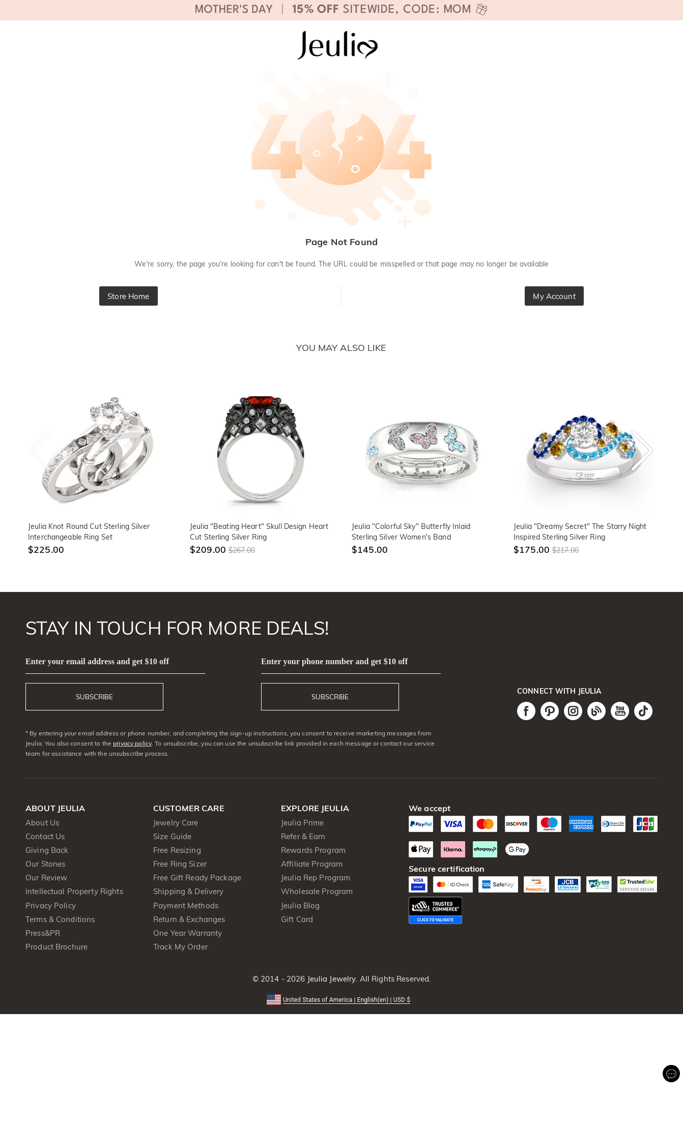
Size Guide (172, 836)
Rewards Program (313, 850)
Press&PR (42, 933)
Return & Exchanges (189, 919)
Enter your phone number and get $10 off (334, 661)
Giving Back (46, 850)
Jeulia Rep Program (315, 877)
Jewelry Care (175, 822)
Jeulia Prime (302, 822)
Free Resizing (177, 850)
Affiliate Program (312, 864)
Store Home (128, 296)
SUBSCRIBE (94, 697)
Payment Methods (185, 905)
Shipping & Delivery (188, 891)
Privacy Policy (50, 905)
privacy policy (132, 743)
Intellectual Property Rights (74, 891)
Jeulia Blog (300, 905)
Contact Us (45, 836)
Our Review (46, 877)
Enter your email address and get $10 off (97, 661)
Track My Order (180, 947)
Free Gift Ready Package (197, 877)
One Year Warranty (187, 933)
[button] (341, 999)
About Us (42, 822)
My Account (554, 296)
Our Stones (45, 864)
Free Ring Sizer (180, 864)
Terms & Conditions (60, 919)
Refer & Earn (303, 836)
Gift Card (297, 919)
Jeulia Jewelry (330, 979)
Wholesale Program (317, 891)
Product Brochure (56, 947)
